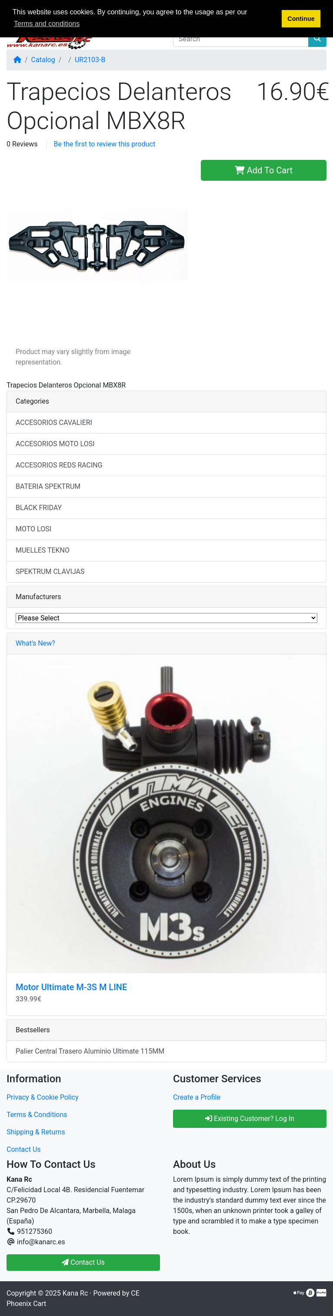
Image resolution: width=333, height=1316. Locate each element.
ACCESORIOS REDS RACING (59, 465)
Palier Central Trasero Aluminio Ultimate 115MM (90, 1051)
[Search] (241, 38)
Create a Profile (196, 1097)
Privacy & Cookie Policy (43, 1097)
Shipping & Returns (36, 1132)
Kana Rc (75, 1293)
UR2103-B (90, 60)
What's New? (35, 643)
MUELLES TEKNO (43, 550)
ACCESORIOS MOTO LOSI (55, 444)
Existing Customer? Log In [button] (249, 1118)
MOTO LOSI (33, 529)
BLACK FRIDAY (39, 508)
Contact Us (24, 1149)
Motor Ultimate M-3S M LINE (71, 987)
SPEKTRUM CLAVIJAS (50, 571)
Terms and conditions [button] (47, 23)
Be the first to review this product (105, 144)
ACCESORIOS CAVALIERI (54, 422)
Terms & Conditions (37, 1114)
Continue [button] (300, 18)
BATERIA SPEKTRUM (48, 486)
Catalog (43, 60)
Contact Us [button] (83, 1262)
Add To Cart (264, 170)
